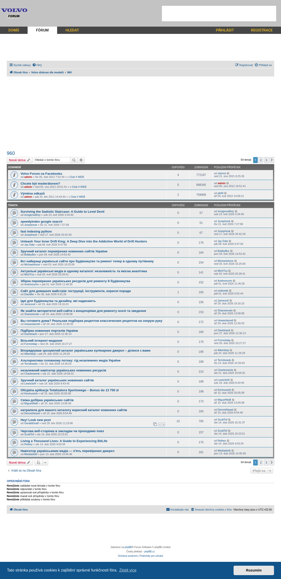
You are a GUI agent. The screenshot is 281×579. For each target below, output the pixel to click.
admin (28, 176)
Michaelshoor (32, 264)
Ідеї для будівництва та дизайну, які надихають (58, 301)
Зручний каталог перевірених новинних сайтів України (64, 251)
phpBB (128, 547)
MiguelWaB (31, 403)
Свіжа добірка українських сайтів (47, 400)
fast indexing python (36, 231)
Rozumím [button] (254, 570)
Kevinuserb (31, 393)
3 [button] (266, 160)
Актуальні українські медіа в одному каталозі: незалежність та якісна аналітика (84, 271)
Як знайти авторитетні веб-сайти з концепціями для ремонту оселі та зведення (83, 311)
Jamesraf (29, 304)
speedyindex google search (41, 221)
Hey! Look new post (36, 420)
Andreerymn (31, 284)
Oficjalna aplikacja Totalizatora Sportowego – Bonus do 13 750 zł (70, 390)
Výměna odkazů (33, 193)
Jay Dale (29, 244)
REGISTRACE (262, 30)
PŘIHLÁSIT (225, 30)
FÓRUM (42, 30)
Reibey (28, 444)
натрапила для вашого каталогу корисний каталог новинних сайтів (74, 410)
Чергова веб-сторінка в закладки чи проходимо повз (62, 431)
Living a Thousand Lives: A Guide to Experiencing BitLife (64, 441)
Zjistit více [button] (128, 570)
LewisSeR (30, 383)
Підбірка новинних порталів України (49, 330)
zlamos (222, 173)
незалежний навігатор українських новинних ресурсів (63, 370)
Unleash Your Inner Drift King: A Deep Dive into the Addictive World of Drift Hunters (84, 241)
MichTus (29, 274)
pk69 (220, 193)
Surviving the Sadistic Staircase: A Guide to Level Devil (62, 211)
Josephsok (30, 224)
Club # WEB (76, 176)
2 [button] (261, 160)
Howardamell (32, 324)
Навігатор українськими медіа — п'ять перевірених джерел (67, 451)
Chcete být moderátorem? (40, 183)
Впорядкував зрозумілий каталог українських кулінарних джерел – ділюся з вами (85, 350)
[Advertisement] (219, 13)
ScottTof (222, 419)
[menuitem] (37, 65)
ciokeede (223, 290)
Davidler (29, 294)
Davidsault (30, 333)
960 (11, 153)
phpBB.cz (149, 551)
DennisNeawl (32, 413)
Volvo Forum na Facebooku (41, 173)
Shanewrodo (31, 314)
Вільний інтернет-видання (41, 340)
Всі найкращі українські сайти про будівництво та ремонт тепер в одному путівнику (87, 261)
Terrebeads (31, 363)
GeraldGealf (31, 423)
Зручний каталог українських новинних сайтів (57, 380)
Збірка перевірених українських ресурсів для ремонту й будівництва (75, 281)
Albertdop (30, 353)
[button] (271, 160)
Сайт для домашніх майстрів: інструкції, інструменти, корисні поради (76, 291)
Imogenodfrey (32, 214)
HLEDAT (72, 30)
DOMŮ (13, 30)
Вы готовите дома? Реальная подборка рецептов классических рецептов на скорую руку (91, 321)
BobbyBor (30, 254)
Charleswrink (32, 373)
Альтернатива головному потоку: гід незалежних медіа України (71, 360)
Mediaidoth (30, 454)
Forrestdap (30, 343)
